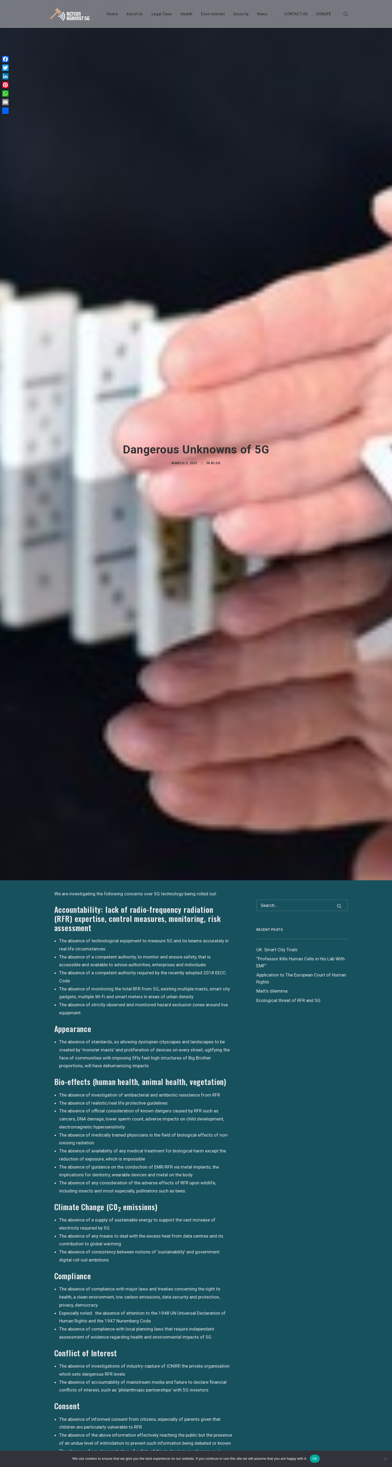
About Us (133, 14)
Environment (212, 14)
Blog (215, 435)
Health (186, 14)
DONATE (323, 14)
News (261, 14)
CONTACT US (295, 14)
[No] (385, 1458)
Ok (314, 1459)
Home (111, 14)
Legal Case (160, 14)
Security (240, 14)
